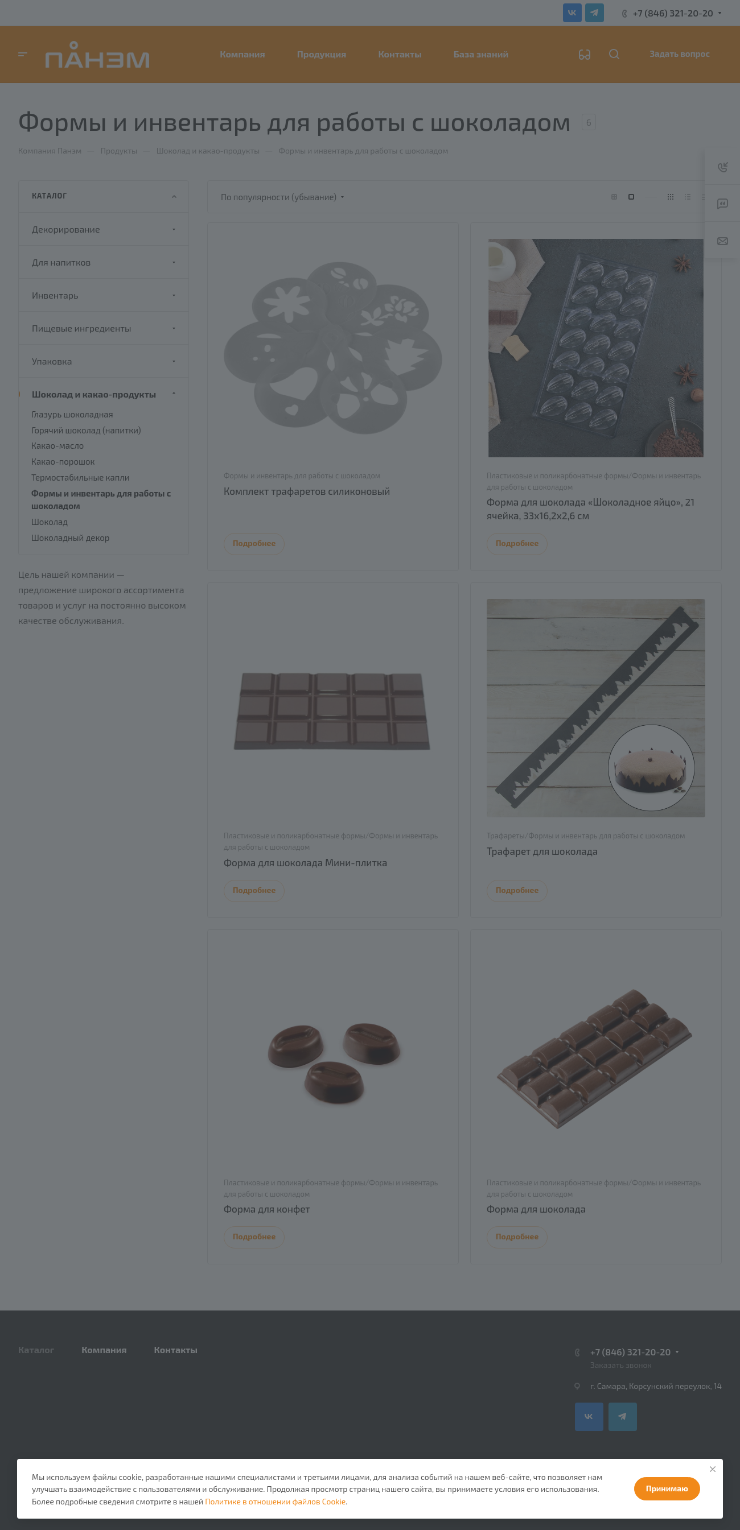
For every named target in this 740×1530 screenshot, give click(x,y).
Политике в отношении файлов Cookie (275, 1501)
